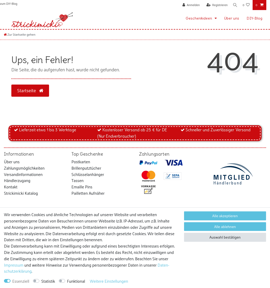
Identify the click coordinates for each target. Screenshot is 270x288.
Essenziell (20, 281)
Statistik (48, 281)
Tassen (77, 180)
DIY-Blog (254, 18)
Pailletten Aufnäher (88, 193)
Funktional (76, 281)
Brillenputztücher (86, 168)
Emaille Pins (81, 187)
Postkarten (80, 162)
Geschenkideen (199, 18)
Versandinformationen (23, 174)
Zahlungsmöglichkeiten (24, 168)
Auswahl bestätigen (224, 237)
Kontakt (10, 187)
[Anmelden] (189, 5)
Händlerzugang (17, 180)
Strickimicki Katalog (21, 193)
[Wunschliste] (246, 5)
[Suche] (234, 5)
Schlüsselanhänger (87, 174)
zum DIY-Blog (8, 3)
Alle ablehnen (225, 226)
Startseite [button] (30, 90)
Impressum (13, 264)
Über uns (231, 18)
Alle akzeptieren (225, 215)
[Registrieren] (215, 5)
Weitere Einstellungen (109, 281)
